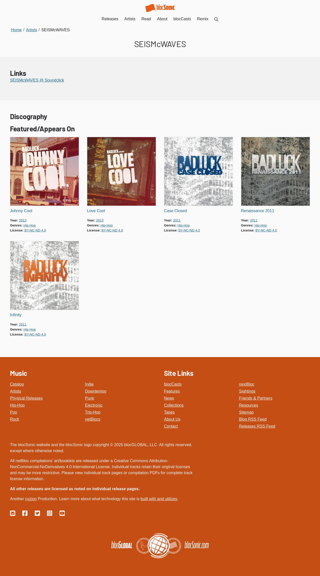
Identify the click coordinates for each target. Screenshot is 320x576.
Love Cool (96, 211)
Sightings (247, 391)
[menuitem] (216, 19)
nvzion (30, 499)
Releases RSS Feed (257, 426)
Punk (89, 398)
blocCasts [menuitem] (182, 19)
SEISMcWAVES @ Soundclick (37, 80)
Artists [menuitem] (129, 19)
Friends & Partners (255, 398)
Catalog (17, 384)
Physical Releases (26, 398)
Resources (248, 405)
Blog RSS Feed (252, 419)
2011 (176, 220)
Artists (15, 391)
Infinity (16, 315)
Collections (174, 405)
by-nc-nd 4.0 (35, 230)
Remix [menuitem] (202, 19)
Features (172, 391)
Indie (89, 384)
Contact (171, 426)
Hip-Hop (17, 405)
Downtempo (95, 391)
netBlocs (92, 419)
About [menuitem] (162, 19)
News (169, 398)
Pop (13, 412)
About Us (172, 419)
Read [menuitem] (146, 19)
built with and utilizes (158, 499)
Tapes (169, 412)
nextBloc (246, 384)
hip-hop (30, 225)
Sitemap (246, 412)
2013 (22, 220)
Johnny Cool (21, 211)
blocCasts (173, 384)
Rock (14, 419)
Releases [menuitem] (110, 19)
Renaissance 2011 (257, 211)
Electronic (93, 405)
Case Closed (175, 211)
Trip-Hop (92, 412)
